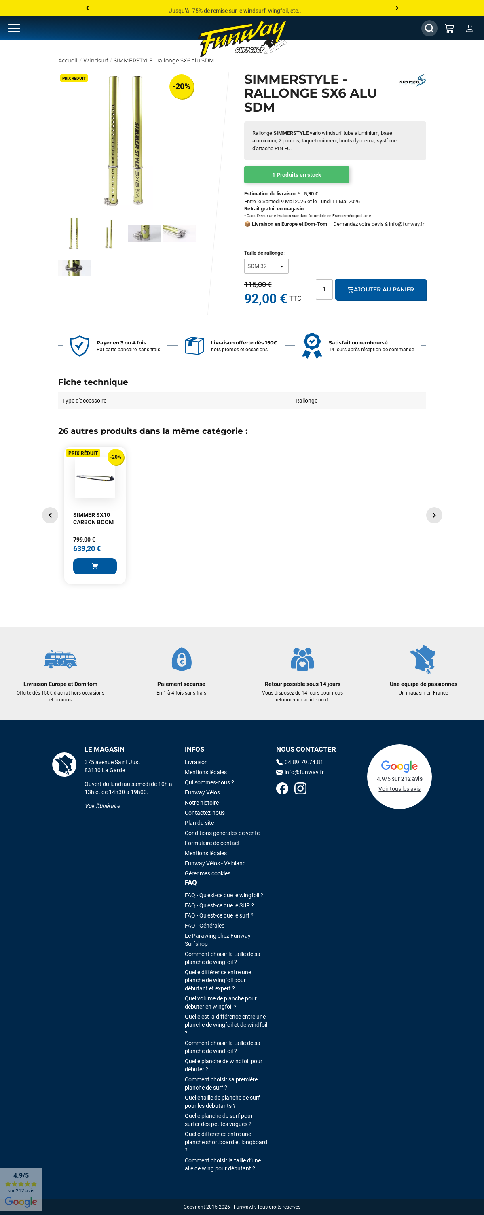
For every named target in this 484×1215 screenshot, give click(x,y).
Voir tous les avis (399, 789)
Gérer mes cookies (207, 873)
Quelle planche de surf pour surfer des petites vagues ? (219, 1120)
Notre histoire (202, 802)
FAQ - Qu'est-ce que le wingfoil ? (224, 895)
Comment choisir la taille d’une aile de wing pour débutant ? (223, 1164)
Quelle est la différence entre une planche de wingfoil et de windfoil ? (226, 1024)
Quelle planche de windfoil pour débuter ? (223, 1065)
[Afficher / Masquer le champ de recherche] (429, 28)
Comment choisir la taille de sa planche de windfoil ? (222, 1047)
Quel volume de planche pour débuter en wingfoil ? (221, 1002)
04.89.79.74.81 (299, 762)
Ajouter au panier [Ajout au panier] (380, 289)
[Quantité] (324, 289)
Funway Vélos (202, 792)
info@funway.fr (406, 224)
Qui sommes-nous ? (209, 782)
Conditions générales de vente (222, 833)
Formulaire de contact (212, 843)
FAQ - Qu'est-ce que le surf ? (219, 915)
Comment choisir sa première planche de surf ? (221, 1083)
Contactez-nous (205, 812)
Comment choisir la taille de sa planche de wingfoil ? (222, 958)
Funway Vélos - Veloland (215, 863)
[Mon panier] (450, 28)
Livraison (196, 762)
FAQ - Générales (204, 925)
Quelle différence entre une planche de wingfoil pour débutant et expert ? (218, 980)
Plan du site (199, 823)
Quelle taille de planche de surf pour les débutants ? (222, 1101)
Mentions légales (206, 772)
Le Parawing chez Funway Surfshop (218, 939)
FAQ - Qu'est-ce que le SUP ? (219, 905)
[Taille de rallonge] (266, 266)
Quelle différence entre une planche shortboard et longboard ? (226, 1142)
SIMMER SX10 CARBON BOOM (93, 518)
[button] (50, 515)
